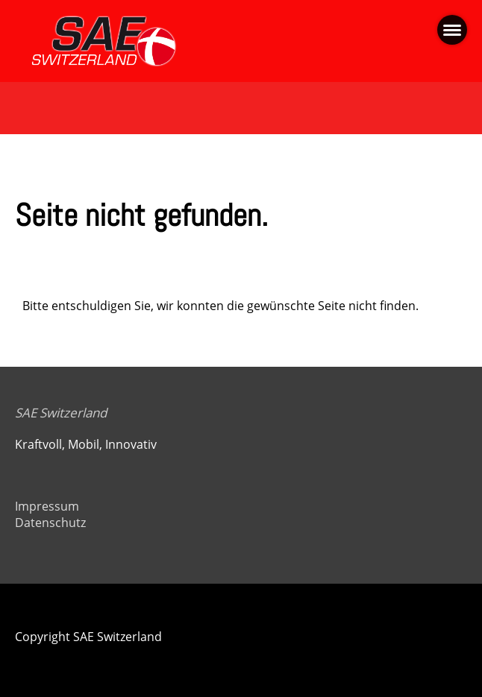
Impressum (47, 506)
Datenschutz (50, 522)
